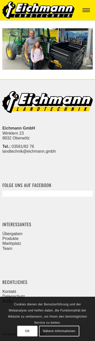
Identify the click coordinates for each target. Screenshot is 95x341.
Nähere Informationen (59, 331)
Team (7, 248)
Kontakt (9, 291)
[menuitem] (87, 10)
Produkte (10, 238)
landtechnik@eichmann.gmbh (29, 151)
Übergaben (12, 234)
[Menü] (87, 10)
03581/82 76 (23, 146)
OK (27, 331)
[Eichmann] (38, 10)
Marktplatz (11, 243)
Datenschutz (13, 296)
